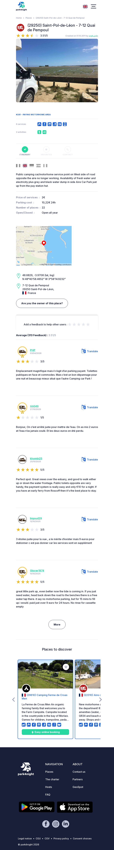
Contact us (79, 771)
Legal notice (25, 838)
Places (29, 18)
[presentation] (20, 70)
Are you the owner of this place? (42, 303)
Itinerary (24, 151)
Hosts (48, 787)
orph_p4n (93, 36)
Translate (89, 351)
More (57, 624)
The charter (52, 779)
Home (19, 18)
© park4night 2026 (28, 844)
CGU (38, 838)
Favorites (46, 151)
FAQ (47, 794)
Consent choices (82, 838)
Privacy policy (61, 838)
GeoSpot (78, 787)
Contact (68, 151)
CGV (47, 838)
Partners (78, 779)
